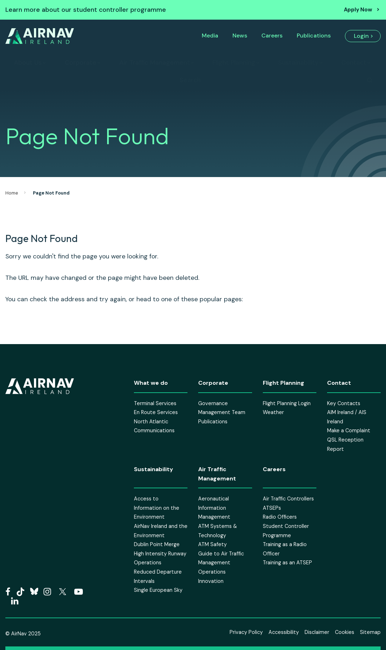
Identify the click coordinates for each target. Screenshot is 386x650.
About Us (28, 62)
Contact (353, 62)
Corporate (80, 62)
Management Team (221, 412)
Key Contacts (343, 403)
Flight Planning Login (287, 403)
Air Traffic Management (154, 62)
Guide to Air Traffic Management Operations (221, 562)
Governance (213, 403)
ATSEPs (272, 508)
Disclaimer (317, 632)
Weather (273, 412)
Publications (314, 35)
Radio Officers (280, 517)
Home (11, 193)
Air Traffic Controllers (288, 498)
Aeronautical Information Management (214, 507)
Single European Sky (158, 590)
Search (190, 80)
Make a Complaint (348, 430)
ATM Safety (212, 544)
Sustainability (298, 62)
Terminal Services (155, 403)
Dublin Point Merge (157, 544)
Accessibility (284, 632)
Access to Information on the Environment (156, 507)
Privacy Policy (246, 632)
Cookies (344, 632)
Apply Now (358, 9)
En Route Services (156, 412)
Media (210, 35)
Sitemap (370, 632)
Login (361, 36)
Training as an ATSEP (287, 562)
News (239, 35)
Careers (271, 35)
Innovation (211, 581)
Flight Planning (233, 62)
